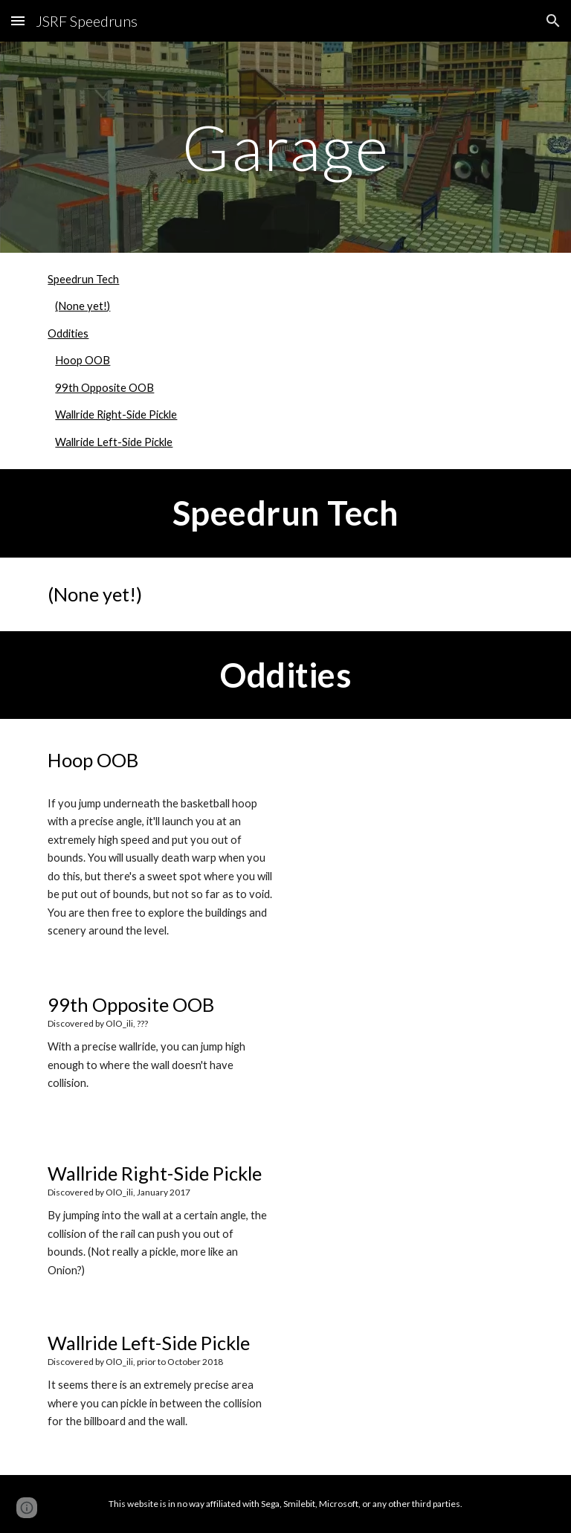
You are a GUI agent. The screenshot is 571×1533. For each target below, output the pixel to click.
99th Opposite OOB (104, 387)
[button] (18, 20)
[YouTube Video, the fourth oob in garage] (410, 1390)
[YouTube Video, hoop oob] (410, 803)
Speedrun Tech (83, 279)
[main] (285, 146)
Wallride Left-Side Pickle (113, 442)
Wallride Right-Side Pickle (116, 414)
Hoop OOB (82, 360)
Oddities (68, 333)
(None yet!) (82, 306)
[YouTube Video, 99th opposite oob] (410, 1052)
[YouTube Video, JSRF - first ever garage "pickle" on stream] (410, 1221)
